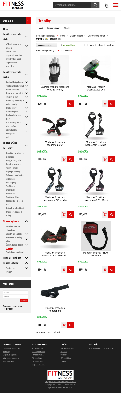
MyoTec (63, 351)
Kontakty (6, 351)
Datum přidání (76, 36)
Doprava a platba (10, 355)
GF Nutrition (65, 358)
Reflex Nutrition (67, 348)
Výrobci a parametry (47, 45)
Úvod (41, 28)
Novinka (110, 45)
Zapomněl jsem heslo (12, 306)
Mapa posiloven (38, 364)
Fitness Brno (37, 358)
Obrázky (40, 39)
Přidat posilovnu (38, 351)
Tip (84, 45)
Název (52, 36)
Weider (63, 355)
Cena (62, 36)
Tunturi (63, 361)
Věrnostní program (11, 358)
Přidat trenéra (37, 348)
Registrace (8, 309)
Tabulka (53, 39)
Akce (92, 45)
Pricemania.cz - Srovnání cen (101, 348)
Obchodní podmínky (11, 348)
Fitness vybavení (53, 28)
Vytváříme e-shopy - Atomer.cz (60, 388)
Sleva (100, 45)
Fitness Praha (38, 355)
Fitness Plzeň (37, 361)
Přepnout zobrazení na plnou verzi (60, 381)
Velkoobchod (8, 361)
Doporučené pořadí (96, 36)
